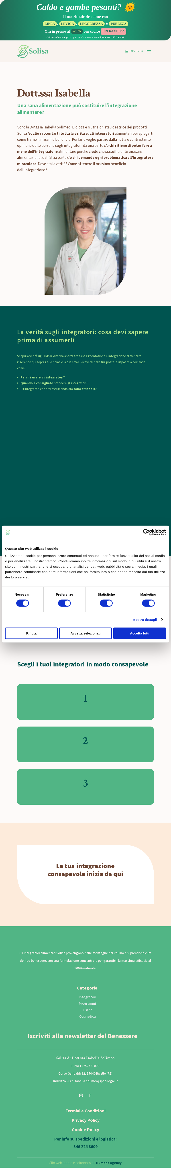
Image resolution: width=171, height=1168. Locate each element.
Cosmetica (87, 1016)
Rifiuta (31, 633)
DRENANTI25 (113, 31)
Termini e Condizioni (85, 1111)
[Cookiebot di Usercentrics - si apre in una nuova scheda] (146, 532)
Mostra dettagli (145, 620)
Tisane (87, 1010)
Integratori (87, 997)
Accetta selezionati (85, 633)
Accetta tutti (139, 633)
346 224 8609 (85, 1147)
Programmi (87, 1004)
